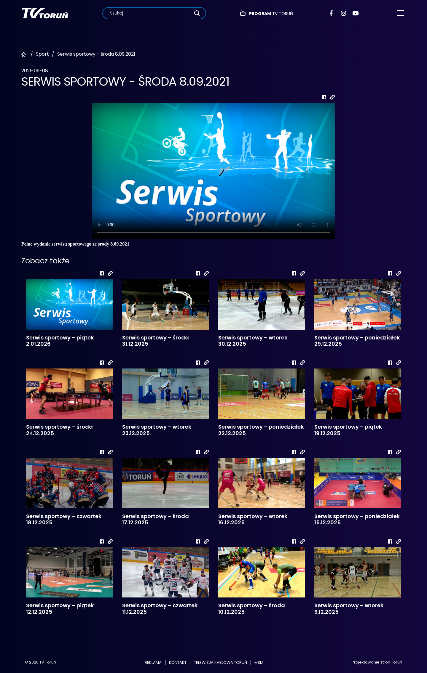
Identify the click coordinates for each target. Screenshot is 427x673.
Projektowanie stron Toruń (377, 662)
